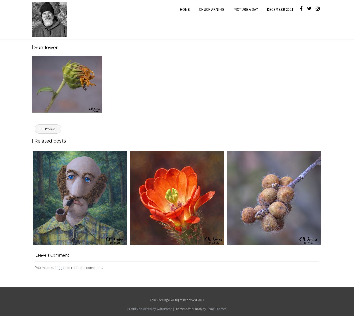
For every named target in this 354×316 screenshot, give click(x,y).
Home (185, 9)
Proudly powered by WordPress (149, 309)
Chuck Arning (211, 9)
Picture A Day (245, 9)
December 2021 (280, 9)
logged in (62, 267)
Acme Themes (217, 309)
